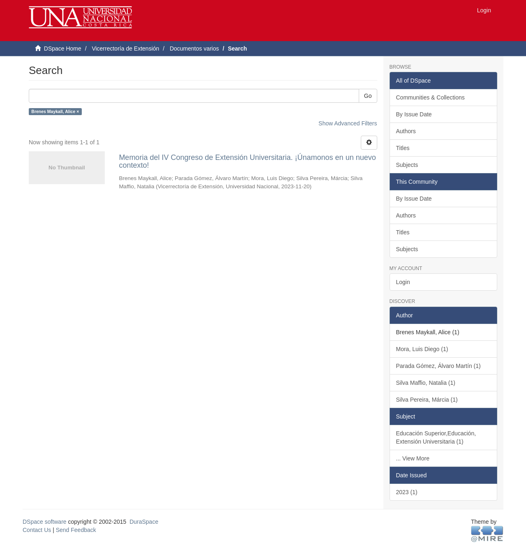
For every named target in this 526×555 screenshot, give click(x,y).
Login (403, 282)
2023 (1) (407, 492)
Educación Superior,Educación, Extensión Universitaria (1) (436, 437)
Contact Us (37, 530)
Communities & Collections (430, 97)
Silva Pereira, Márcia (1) (427, 399)
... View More (412, 458)
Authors (406, 131)
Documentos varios (194, 48)
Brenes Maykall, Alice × (55, 111)
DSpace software (45, 521)
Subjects (407, 165)
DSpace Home (62, 48)
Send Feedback (76, 530)
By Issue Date (414, 114)
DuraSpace (143, 521)
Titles (403, 148)
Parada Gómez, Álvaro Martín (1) (438, 366)
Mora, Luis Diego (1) (422, 349)
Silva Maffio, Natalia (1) (425, 382)
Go (368, 95)
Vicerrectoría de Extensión (125, 48)
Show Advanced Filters (347, 123)
